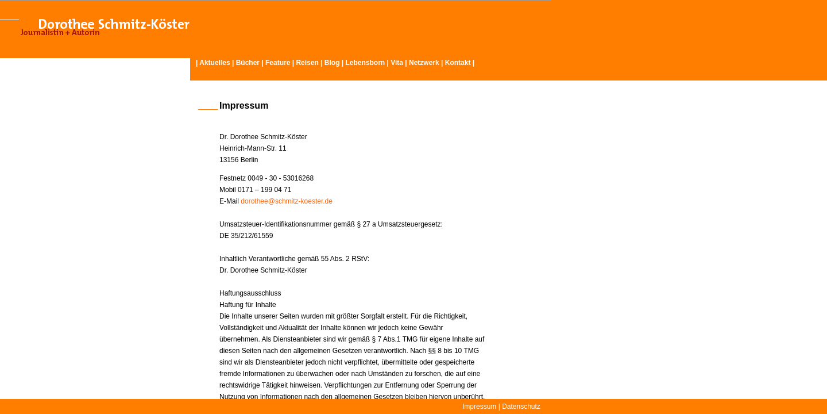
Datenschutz (521, 406)
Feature (277, 63)
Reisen (307, 63)
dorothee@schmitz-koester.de (287, 201)
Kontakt (458, 63)
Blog (332, 63)
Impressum (479, 406)
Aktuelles (214, 63)
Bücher (248, 63)
